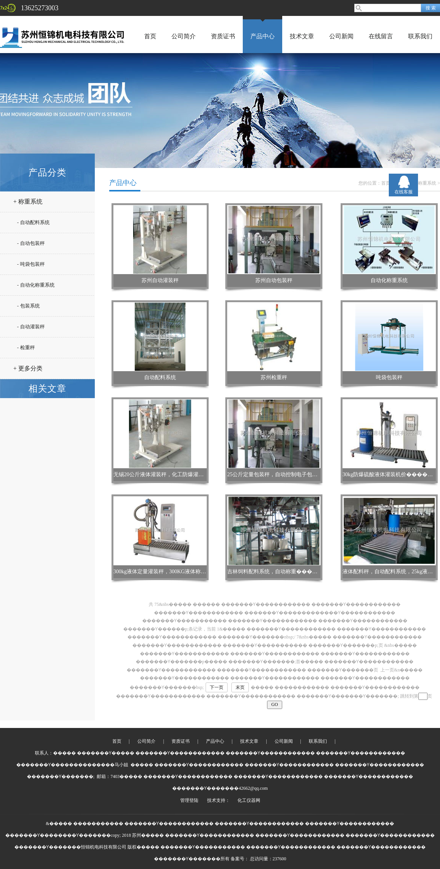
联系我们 (420, 36)
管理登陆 (189, 800)
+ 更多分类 (27, 368)
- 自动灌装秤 (31, 326)
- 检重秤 (26, 347)
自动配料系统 (160, 377)
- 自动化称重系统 (36, 285)
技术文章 (302, 36)
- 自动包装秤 (31, 243)
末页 (240, 687)
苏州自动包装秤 (273, 280)
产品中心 (262, 36)
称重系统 (427, 183)
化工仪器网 (248, 800)
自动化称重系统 (389, 280)
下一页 (216, 687)
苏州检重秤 (274, 377)
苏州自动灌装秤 (160, 280)
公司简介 (183, 36)
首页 (150, 36)
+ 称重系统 (27, 201)
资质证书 (223, 36)
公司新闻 (341, 36)
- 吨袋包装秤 (31, 264)
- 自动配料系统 (33, 222)
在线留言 (381, 36)
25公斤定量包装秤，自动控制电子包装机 (275, 474)
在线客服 (403, 192)
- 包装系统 (28, 306)
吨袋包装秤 (389, 377)
